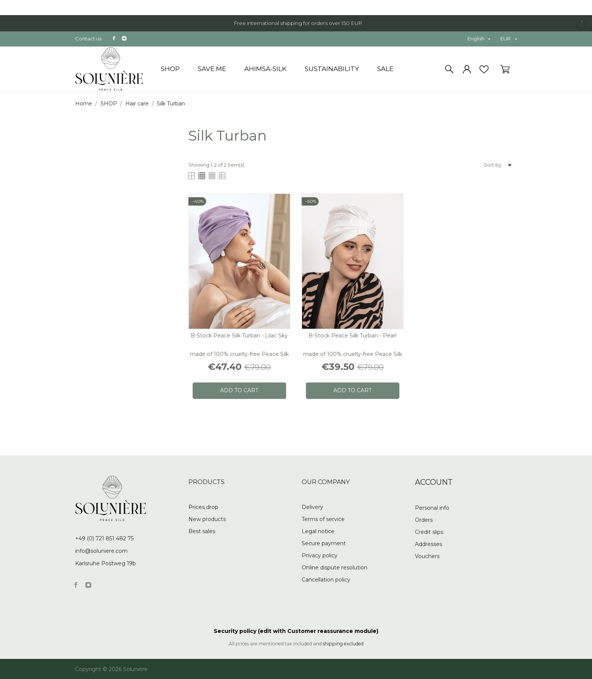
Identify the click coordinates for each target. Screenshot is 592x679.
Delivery (312, 507)
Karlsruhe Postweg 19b (105, 563)
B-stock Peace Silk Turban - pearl (352, 335)
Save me (212, 69)
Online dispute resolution (334, 567)
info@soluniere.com (101, 551)
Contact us (88, 39)
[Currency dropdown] (508, 39)
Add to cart (239, 390)
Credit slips (429, 532)
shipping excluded (343, 644)
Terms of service (323, 519)
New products (207, 519)
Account (434, 482)
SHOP (170, 69)
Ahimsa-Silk (265, 69)
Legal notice (318, 531)
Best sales (201, 531)
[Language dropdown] (478, 39)
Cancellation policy (326, 579)
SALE (385, 69)
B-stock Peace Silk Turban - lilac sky (239, 335)
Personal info (432, 507)
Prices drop (203, 507)
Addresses (428, 544)
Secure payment (324, 543)
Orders (424, 520)
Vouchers (427, 556)
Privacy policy (320, 555)
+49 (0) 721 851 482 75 (104, 538)
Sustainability (332, 69)
